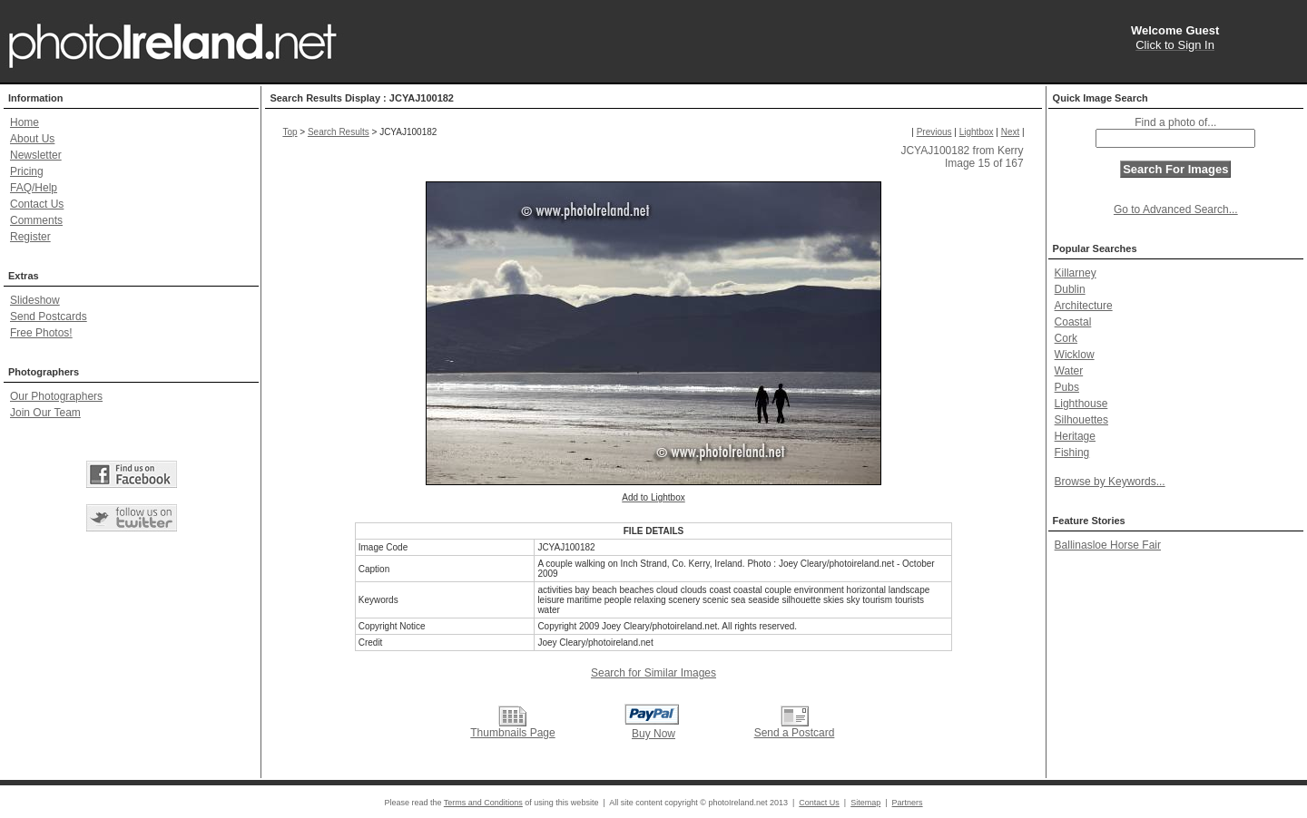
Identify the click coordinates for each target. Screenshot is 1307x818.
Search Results (338, 132)
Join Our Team (45, 412)
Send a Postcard (794, 732)
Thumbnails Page (512, 732)
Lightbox (976, 132)
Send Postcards (48, 316)
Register (30, 236)
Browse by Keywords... (1110, 481)
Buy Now (653, 733)
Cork (1066, 338)
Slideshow (35, 300)
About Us (32, 138)
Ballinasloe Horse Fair (1108, 545)
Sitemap (865, 802)
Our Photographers (56, 396)
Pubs (1067, 387)
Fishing (1072, 452)
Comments (36, 220)
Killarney (1075, 273)
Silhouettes (1081, 420)
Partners (907, 802)
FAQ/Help (33, 187)
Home (24, 122)
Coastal (1073, 322)
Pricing (27, 171)
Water (1069, 371)
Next (1010, 132)
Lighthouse (1081, 403)
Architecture (1084, 305)
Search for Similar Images (653, 673)
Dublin (1070, 289)
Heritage (1075, 436)
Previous (934, 132)
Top (289, 132)
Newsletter (36, 155)
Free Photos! (41, 332)
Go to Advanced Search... (1176, 209)
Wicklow (1075, 354)
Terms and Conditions (483, 802)
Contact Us (37, 204)
